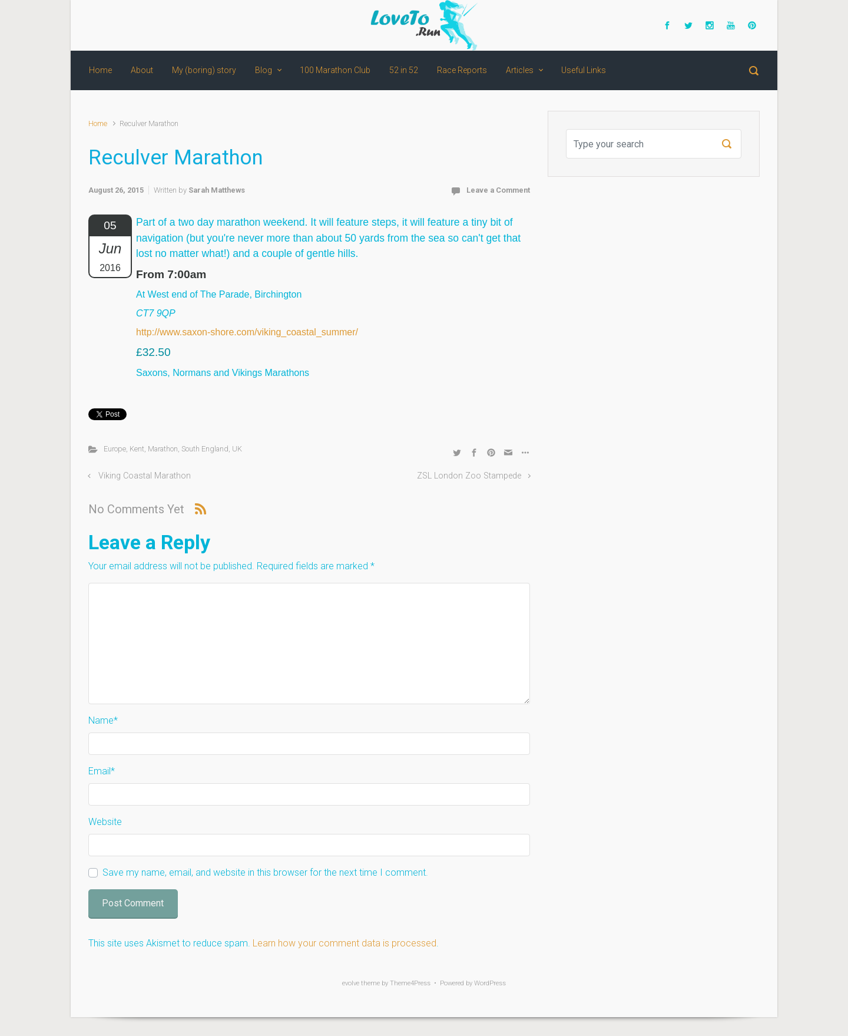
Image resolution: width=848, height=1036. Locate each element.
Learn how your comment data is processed (344, 943)
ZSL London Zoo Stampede (469, 476)
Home (97, 123)
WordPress (490, 983)
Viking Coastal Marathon (144, 476)
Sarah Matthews (216, 190)
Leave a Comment (498, 190)
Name (103, 720)
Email (101, 771)
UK (237, 448)
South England (204, 448)
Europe (115, 448)
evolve (350, 983)
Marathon (163, 448)
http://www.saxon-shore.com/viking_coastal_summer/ (247, 332)
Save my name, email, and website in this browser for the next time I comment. (265, 872)
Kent (137, 448)
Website (105, 821)
